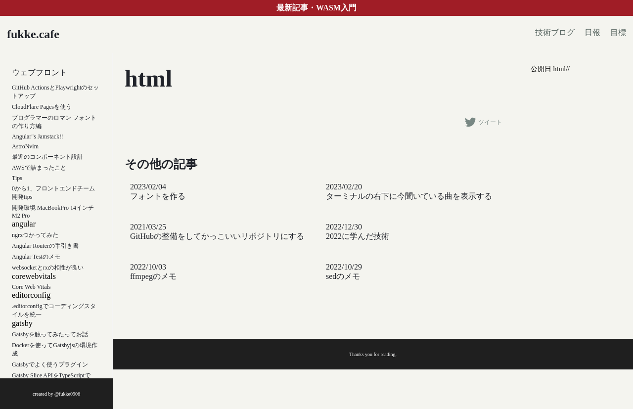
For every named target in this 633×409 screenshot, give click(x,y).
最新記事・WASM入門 (316, 7)
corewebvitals (34, 276)
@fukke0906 (67, 394)
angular (24, 224)
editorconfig (31, 295)
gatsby (22, 323)
